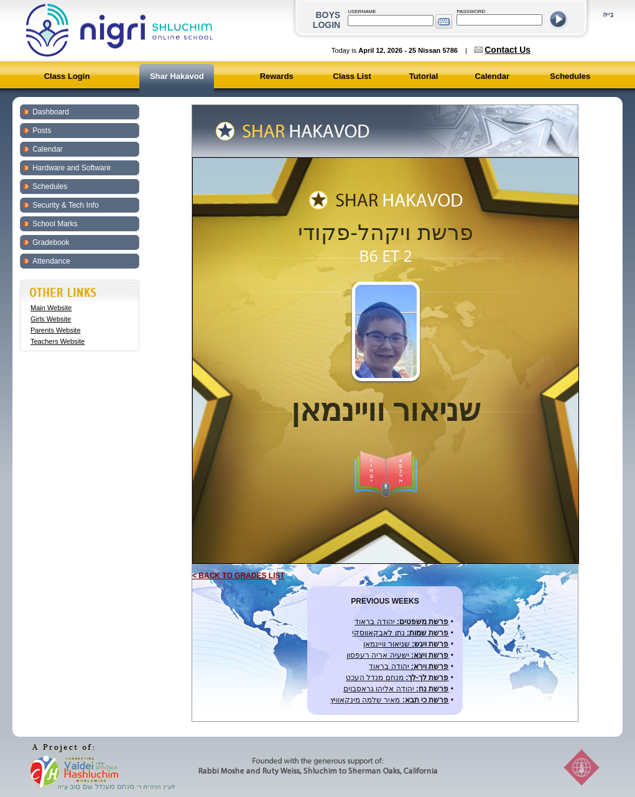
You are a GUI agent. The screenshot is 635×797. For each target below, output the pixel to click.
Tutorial (423, 76)
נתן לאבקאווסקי (400, 633)
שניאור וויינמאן (405, 644)
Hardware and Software (71, 168)
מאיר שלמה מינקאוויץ (389, 700)
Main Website (51, 307)
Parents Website (55, 330)
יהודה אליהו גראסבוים (395, 688)
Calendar (492, 76)
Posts (41, 130)
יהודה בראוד (401, 621)
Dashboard (50, 112)
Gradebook (50, 242)
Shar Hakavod (177, 76)
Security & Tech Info (65, 205)
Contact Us (507, 50)
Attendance (51, 261)
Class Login (67, 76)
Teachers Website (57, 341)
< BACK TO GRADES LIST (238, 575)
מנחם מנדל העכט (397, 677)
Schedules (570, 76)
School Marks (55, 223)
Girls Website (50, 319)
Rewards (277, 76)
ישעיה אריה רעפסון (397, 655)
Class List (352, 76)
